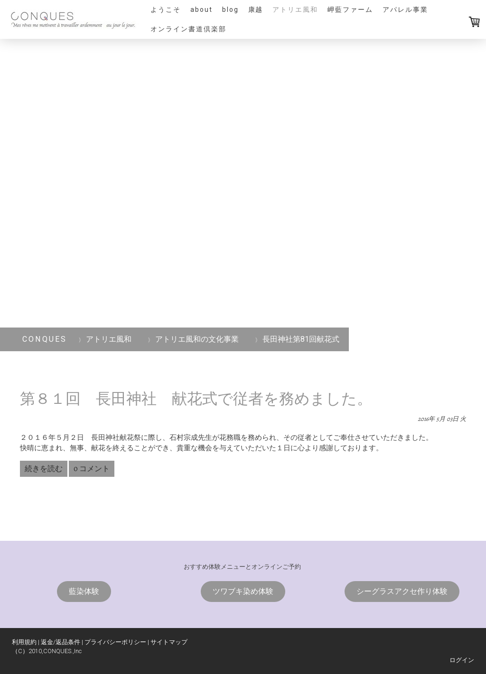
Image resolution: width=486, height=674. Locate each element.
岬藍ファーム (350, 9)
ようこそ (165, 9)
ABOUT (201, 9)
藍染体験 (84, 591)
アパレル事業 (405, 9)
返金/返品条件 (60, 642)
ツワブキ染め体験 (243, 591)
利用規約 (24, 642)
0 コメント (92, 469)
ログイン (461, 660)
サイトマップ (168, 642)
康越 (255, 9)
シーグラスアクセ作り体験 (402, 591)
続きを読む (44, 469)
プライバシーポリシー (115, 642)
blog (230, 9)
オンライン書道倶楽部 (188, 29)
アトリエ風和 (295, 9)
